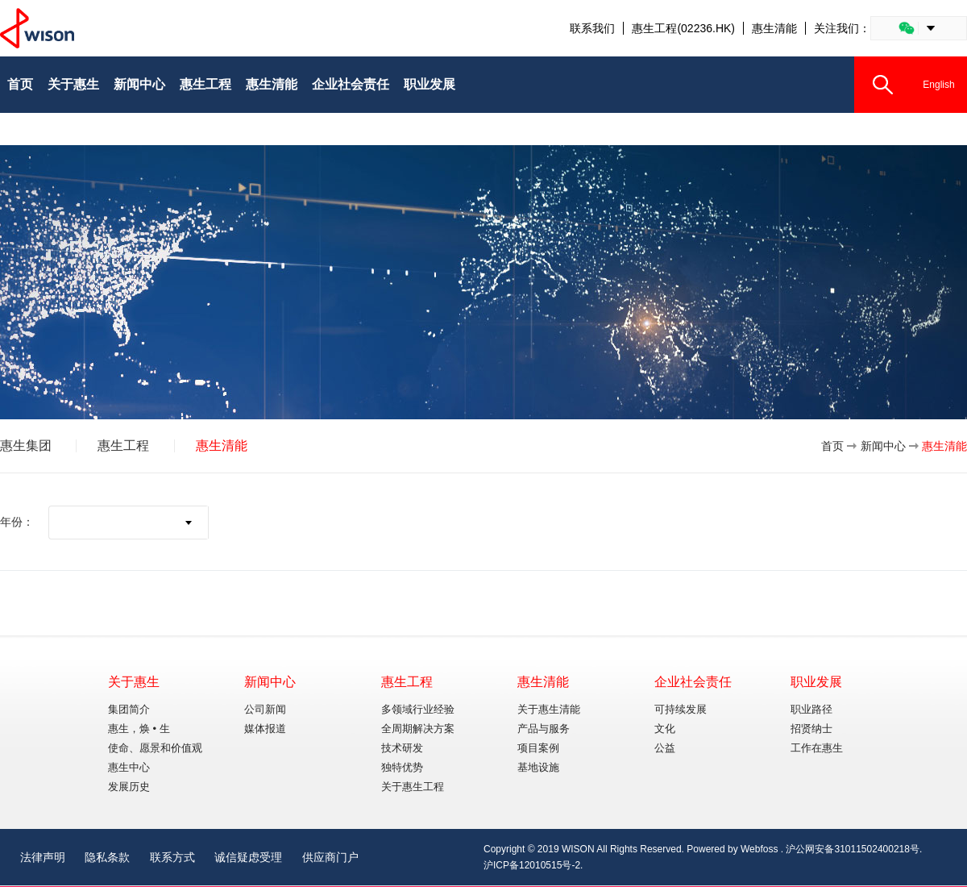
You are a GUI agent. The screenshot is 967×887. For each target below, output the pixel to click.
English (938, 84)
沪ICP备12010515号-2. (533, 865)
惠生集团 (26, 445)
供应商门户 (330, 857)
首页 (832, 445)
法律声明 (42, 857)
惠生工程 (123, 445)
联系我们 (592, 28)
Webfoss (759, 849)
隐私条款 (107, 857)
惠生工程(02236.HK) (683, 28)
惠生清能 (774, 28)
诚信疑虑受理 (248, 857)
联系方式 (172, 857)
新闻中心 (883, 445)
